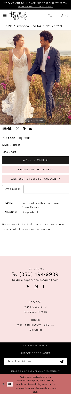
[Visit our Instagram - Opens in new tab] (36, 286)
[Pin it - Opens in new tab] (24, 128)
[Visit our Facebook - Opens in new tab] (43, 286)
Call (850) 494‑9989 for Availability (36, 178)
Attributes (13, 189)
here (35, 391)
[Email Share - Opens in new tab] (30, 128)
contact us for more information (30, 229)
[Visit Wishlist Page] (61, 15)
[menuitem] (5, 15)
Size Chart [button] (9, 151)
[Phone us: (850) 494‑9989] (50, 15)
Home (8, 26)
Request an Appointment (35, 169)
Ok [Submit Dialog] (9, 383)
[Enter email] (35, 361)
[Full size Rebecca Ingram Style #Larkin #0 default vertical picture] (35, 77)
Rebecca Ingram (29, 26)
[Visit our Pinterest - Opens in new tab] (28, 286)
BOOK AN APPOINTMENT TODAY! (35, 6)
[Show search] (66, 15)
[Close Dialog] (3, 384)
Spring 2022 (54, 26)
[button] (5, 15)
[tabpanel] (35, 77)
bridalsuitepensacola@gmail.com (35, 280)
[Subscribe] (61, 361)
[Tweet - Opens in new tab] (17, 128)
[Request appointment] (55, 15)
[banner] (18, 15)
